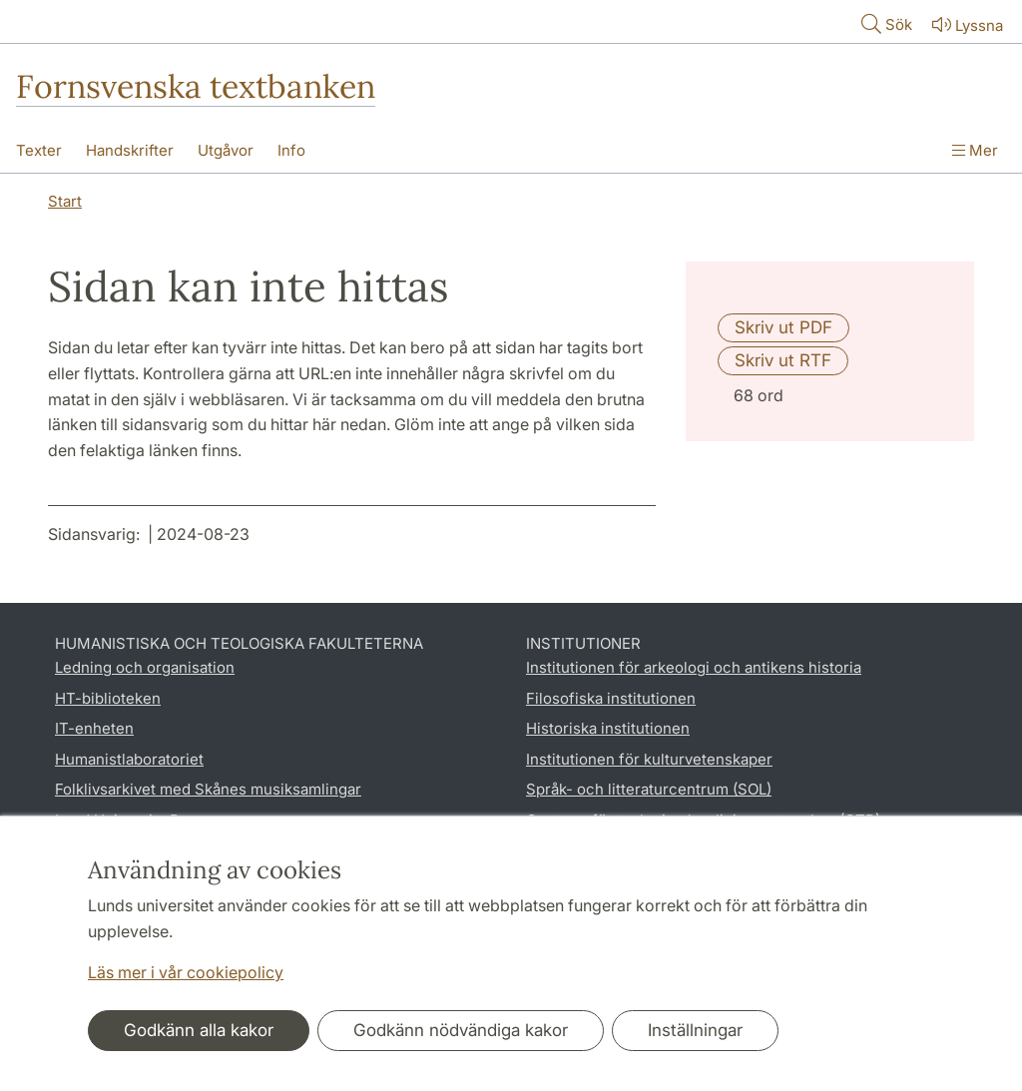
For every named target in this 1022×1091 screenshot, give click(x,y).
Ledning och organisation (145, 667)
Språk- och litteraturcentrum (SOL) (648, 789)
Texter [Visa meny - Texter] (39, 150)
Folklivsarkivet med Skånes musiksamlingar (208, 789)
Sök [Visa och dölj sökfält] (884, 23)
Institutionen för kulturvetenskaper (649, 759)
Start (65, 201)
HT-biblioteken (108, 698)
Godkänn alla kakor (198, 1030)
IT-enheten (94, 728)
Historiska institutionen (608, 728)
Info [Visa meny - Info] (291, 150)
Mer (975, 150)
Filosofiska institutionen (611, 698)
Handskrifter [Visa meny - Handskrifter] (130, 150)
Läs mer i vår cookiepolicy (185, 972)
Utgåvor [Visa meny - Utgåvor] (226, 150)
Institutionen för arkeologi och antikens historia (693, 667)
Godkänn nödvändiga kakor (460, 1030)
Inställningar (695, 1030)
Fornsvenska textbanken (195, 86)
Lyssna (965, 24)
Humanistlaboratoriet (129, 759)
